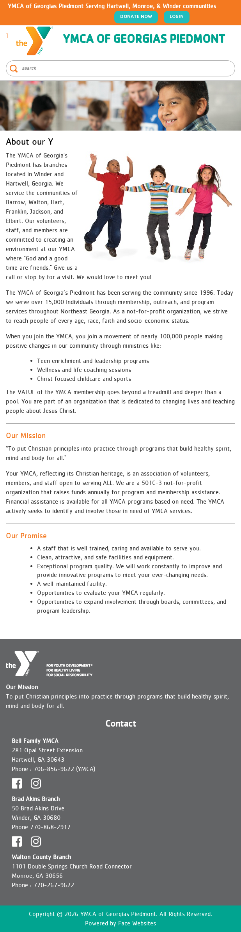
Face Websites (137, 923)
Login (177, 16)
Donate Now (136, 16)
